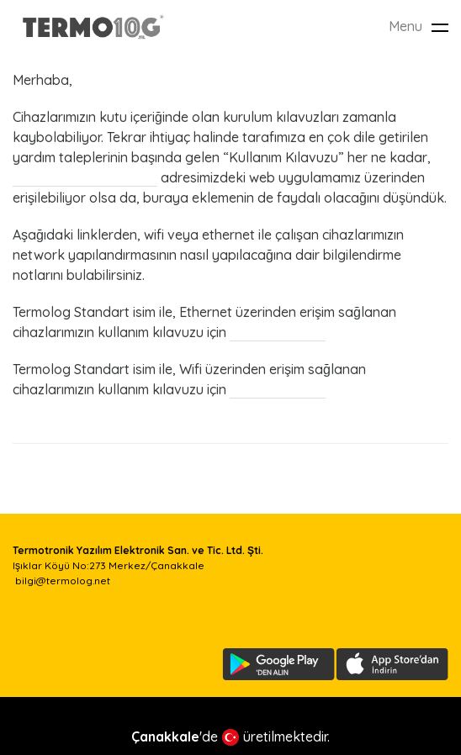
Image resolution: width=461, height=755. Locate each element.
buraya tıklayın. (278, 332)
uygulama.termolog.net (85, 177)
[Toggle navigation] (440, 27)
